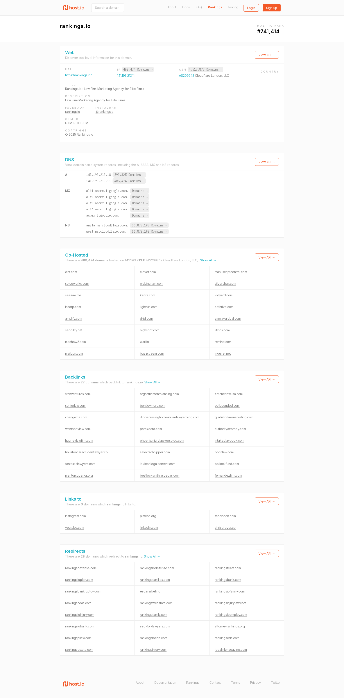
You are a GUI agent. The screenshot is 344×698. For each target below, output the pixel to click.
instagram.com (75, 516)
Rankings (215, 7)
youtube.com (74, 527)
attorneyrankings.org (230, 626)
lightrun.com (148, 307)
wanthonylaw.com (78, 429)
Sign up (271, 8)
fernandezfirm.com (228, 475)
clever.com (148, 272)
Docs (186, 7)
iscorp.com (73, 307)
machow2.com (75, 342)
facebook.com (225, 516)
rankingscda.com (227, 638)
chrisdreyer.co (225, 527)
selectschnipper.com (155, 452)
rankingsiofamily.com (230, 591)
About (172, 7)
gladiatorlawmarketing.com (234, 417)
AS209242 (187, 75)
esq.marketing (150, 591)
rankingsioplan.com (79, 579)
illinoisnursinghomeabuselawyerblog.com (169, 417)
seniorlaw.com (75, 405)
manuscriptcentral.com (231, 272)
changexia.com (76, 417)
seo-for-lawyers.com (155, 626)
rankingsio (72, 111)
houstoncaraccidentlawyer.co (86, 452)
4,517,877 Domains (205, 69)
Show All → (208, 260)
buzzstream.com (152, 353)
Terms (235, 682)
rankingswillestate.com (156, 603)
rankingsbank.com (228, 579)
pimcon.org (148, 516)
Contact (215, 682)
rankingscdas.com (78, 603)
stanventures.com (78, 394)
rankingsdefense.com (81, 568)
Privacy (255, 682)
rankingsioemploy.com (231, 614)
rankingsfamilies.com (155, 579)
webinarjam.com (151, 283)
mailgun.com (74, 353)
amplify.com (73, 318)
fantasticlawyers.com (80, 464)
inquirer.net (223, 353)
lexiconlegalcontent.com (157, 464)
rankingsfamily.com (153, 614)
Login (251, 8)
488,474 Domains (138, 69)
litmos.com (222, 330)
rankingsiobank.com (79, 626)
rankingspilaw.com (78, 638)
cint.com (71, 272)
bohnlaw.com (224, 452)
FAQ (199, 7)
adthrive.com (224, 307)
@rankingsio (104, 111)
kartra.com (147, 295)
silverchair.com (225, 283)
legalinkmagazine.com (231, 649)
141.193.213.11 (125, 75)
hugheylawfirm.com (79, 440)
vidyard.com (224, 295)
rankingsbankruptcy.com (82, 591)
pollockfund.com (227, 464)
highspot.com (149, 330)
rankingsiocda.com (153, 638)
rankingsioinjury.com (79, 614)
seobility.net (73, 330)
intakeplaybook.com (229, 440)
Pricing (233, 7)
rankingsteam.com (228, 568)
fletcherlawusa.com (229, 394)
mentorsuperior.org (79, 475)
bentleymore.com (152, 405)
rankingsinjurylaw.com (230, 603)
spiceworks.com (77, 283)
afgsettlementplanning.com (159, 394)
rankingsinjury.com (153, 649)
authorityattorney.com (230, 429)
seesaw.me (73, 295)
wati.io (144, 342)
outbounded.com (227, 405)
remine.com (223, 342)
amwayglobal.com (228, 318)
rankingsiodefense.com (157, 568)
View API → (266, 55)
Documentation (165, 682)
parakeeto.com (151, 429)
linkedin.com (149, 527)
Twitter (276, 682)
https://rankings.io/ (78, 75)
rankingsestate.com (79, 649)
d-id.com (146, 318)
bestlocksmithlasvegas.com (159, 475)
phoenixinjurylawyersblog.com (162, 440)
